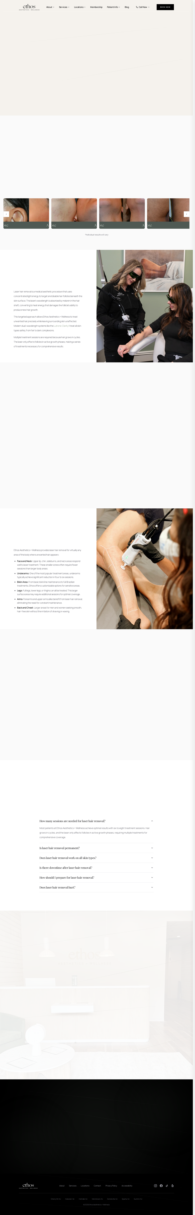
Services (64, 7)
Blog (127, 7)
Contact (97, 1185)
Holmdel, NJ (83, 1199)
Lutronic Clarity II (61, 325)
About (50, 7)
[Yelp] (172, 1185)
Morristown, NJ (97, 1199)
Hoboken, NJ (69, 1199)
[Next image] (186, 214)
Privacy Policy (111, 1185)
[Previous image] (6, 214)
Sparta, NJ (125, 1199)
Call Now (143, 7)
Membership (96, 7)
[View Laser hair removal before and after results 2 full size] (170, 213)
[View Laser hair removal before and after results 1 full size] (26, 213)
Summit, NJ (138, 1199)
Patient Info (113, 7)
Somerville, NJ (112, 1199)
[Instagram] (155, 1185)
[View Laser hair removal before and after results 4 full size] (74, 213)
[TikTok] (166, 1185)
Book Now (165, 7)
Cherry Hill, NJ (56, 1199)
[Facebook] (161, 1185)
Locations (80, 7)
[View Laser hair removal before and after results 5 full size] (122, 213)
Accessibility (127, 1185)
